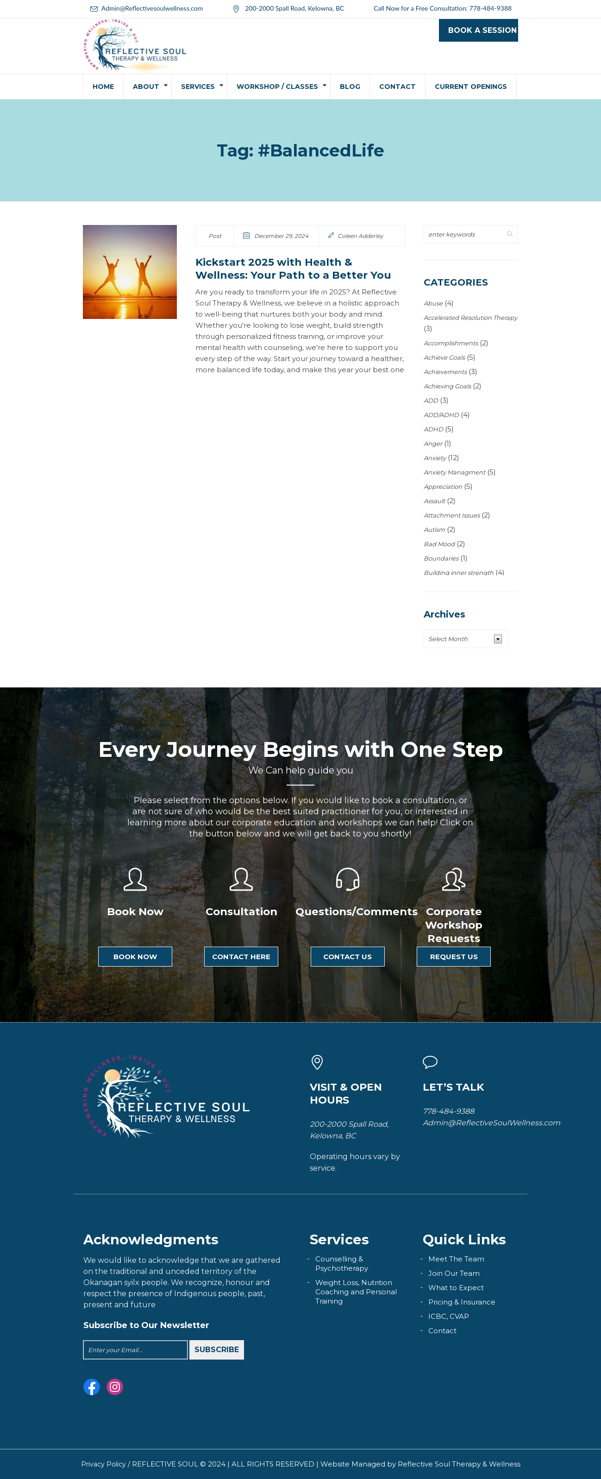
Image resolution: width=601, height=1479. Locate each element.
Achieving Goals (447, 386)
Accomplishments (451, 343)
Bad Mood (439, 544)
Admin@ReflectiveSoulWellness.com (491, 1122)
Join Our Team (454, 1273)
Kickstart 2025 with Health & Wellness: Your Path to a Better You (293, 268)
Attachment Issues (452, 515)
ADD (431, 400)
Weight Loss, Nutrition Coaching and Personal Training (356, 1291)
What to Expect (456, 1287)
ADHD (433, 429)
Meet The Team (456, 1258)
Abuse (433, 303)
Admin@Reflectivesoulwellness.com (152, 8)
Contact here (241, 956)
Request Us (454, 956)
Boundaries (441, 558)
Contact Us (347, 956)
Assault (434, 501)
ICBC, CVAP (448, 1316)
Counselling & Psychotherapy (341, 1263)
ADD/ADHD (441, 414)
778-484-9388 (491, 8)
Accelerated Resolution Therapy (470, 317)
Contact (442, 1330)
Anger (433, 443)
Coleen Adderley (360, 235)
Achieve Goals (444, 357)
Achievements (445, 371)
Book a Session (482, 30)
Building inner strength (459, 572)
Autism (434, 529)
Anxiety (435, 458)
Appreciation (443, 486)
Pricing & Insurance (461, 1302)
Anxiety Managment (454, 472)
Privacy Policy (103, 1464)
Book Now (135, 956)
